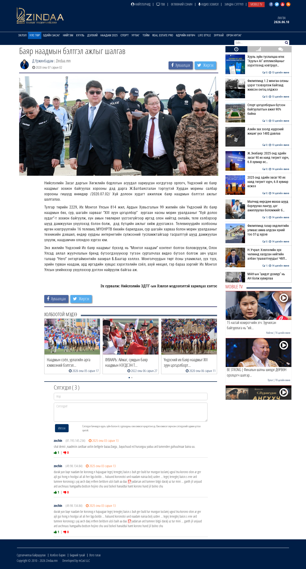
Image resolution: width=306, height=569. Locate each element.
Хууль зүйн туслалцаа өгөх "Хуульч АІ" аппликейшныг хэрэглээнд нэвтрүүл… (257, 61)
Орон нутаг (234, 35)
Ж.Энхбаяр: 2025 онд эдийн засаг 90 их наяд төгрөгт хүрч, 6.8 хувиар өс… (257, 157)
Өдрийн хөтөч (185, 35)
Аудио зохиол (208, 4)
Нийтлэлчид (140, 4)
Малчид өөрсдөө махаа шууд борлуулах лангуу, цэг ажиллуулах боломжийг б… (257, 206)
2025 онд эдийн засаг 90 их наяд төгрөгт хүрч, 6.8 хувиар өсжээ (257, 181)
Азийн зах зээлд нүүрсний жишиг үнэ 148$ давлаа (257, 131)
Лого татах (95, 555)
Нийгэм (68, 35)
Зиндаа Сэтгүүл (233, 4)
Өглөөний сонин (181, 4)
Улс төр (34, 35)
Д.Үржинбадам (42, 61)
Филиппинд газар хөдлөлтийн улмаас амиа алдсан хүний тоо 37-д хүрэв (257, 230)
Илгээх (62, 428)
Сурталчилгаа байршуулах (31, 555)
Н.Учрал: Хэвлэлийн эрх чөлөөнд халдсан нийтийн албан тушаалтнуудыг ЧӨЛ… (257, 254)
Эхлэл (22, 35)
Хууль (80, 35)
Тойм (145, 35)
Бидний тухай (77, 555)
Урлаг (135, 35)
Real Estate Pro (162, 35)
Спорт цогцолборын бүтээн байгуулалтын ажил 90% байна (257, 109)
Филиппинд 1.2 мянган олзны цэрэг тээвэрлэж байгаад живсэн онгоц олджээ (257, 85)
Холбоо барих (58, 555)
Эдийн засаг (51, 35)
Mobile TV (256, 4)
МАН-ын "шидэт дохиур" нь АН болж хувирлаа (257, 276)
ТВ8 (160, 4)
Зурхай (219, 35)
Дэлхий (92, 35)
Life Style (204, 35)
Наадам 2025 (109, 35)
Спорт (124, 35)
